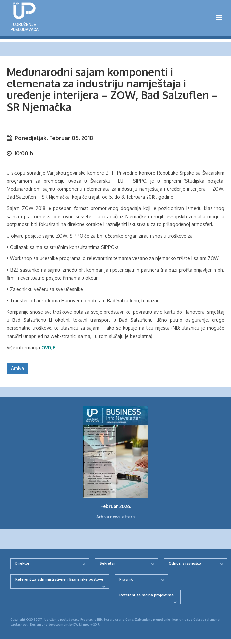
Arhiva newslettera (115, 516)
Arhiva (17, 368)
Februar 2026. (115, 506)
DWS (76, 624)
